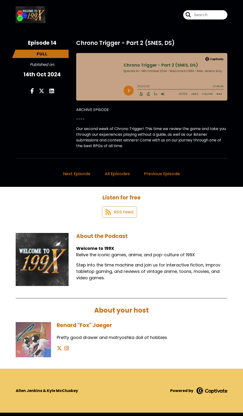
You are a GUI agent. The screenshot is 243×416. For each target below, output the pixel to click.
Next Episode (76, 175)
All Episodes (117, 175)
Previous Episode (162, 175)
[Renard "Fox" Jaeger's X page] (59, 351)
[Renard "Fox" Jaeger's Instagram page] (65, 351)
